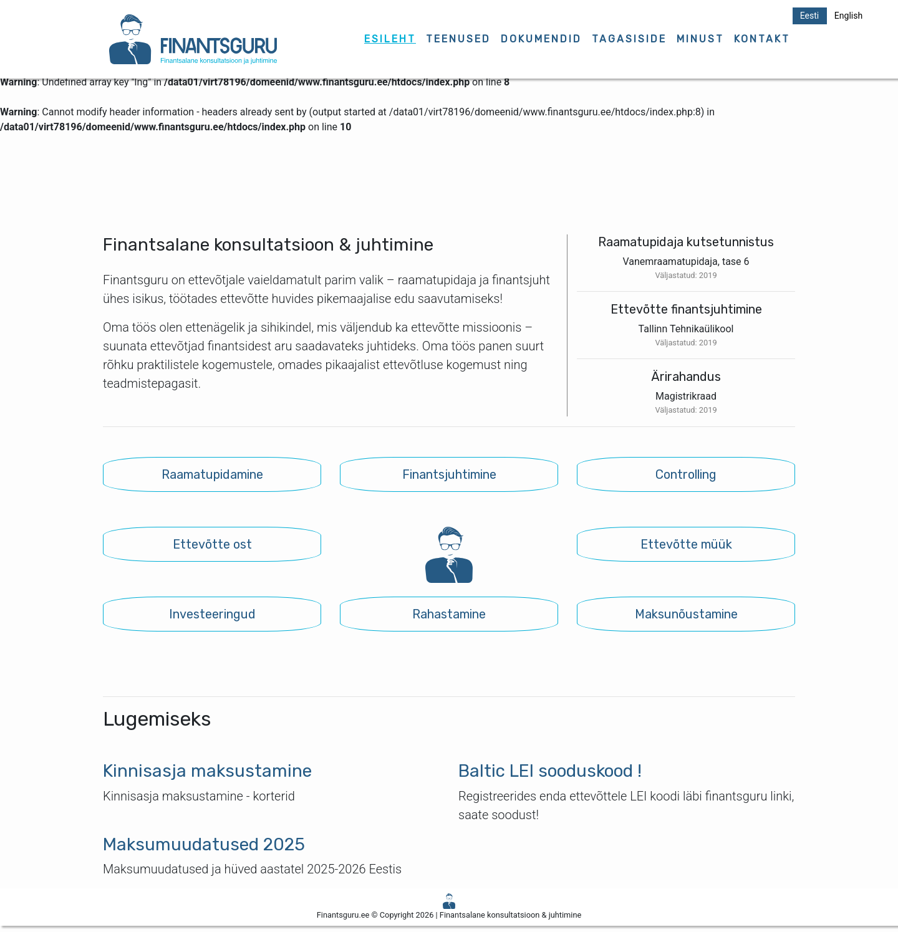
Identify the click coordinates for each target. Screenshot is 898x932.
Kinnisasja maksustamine (207, 771)
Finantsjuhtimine (449, 474)
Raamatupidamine (212, 474)
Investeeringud (212, 614)
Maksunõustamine (686, 614)
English (848, 16)
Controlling (686, 474)
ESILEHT (390, 39)
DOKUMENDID (541, 39)
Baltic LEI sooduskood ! (550, 771)
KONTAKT (762, 39)
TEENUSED (458, 39)
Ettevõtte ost (212, 544)
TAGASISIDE (629, 39)
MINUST (700, 39)
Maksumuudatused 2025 (204, 844)
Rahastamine (449, 614)
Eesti (809, 16)
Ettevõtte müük (686, 544)
